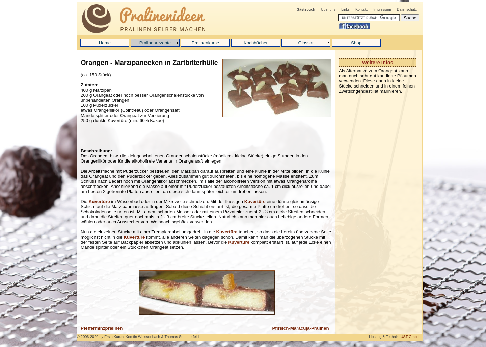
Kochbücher (256, 42)
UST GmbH (410, 336)
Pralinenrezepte (155, 42)
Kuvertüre (99, 201)
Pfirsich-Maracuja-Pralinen (300, 328)
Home (105, 42)
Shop (356, 42)
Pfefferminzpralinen (102, 328)
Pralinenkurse (205, 42)
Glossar (306, 42)
